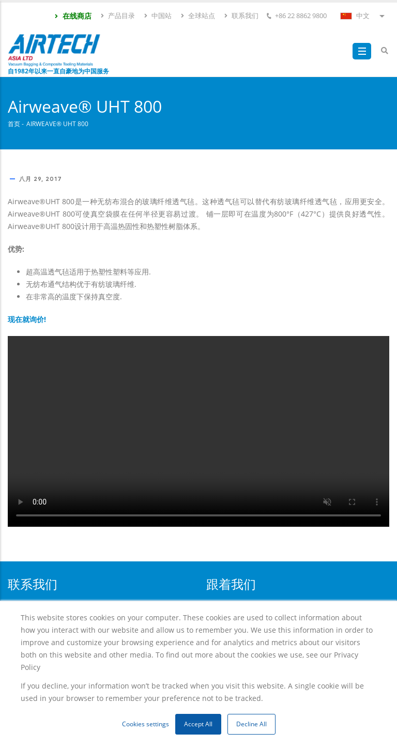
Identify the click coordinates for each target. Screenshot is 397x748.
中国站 (157, 15)
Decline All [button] (251, 724)
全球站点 (197, 15)
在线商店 (72, 16)
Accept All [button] (198, 724)
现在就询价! (27, 319)
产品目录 (117, 15)
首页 (14, 123)
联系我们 (240, 15)
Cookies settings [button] (145, 724)
